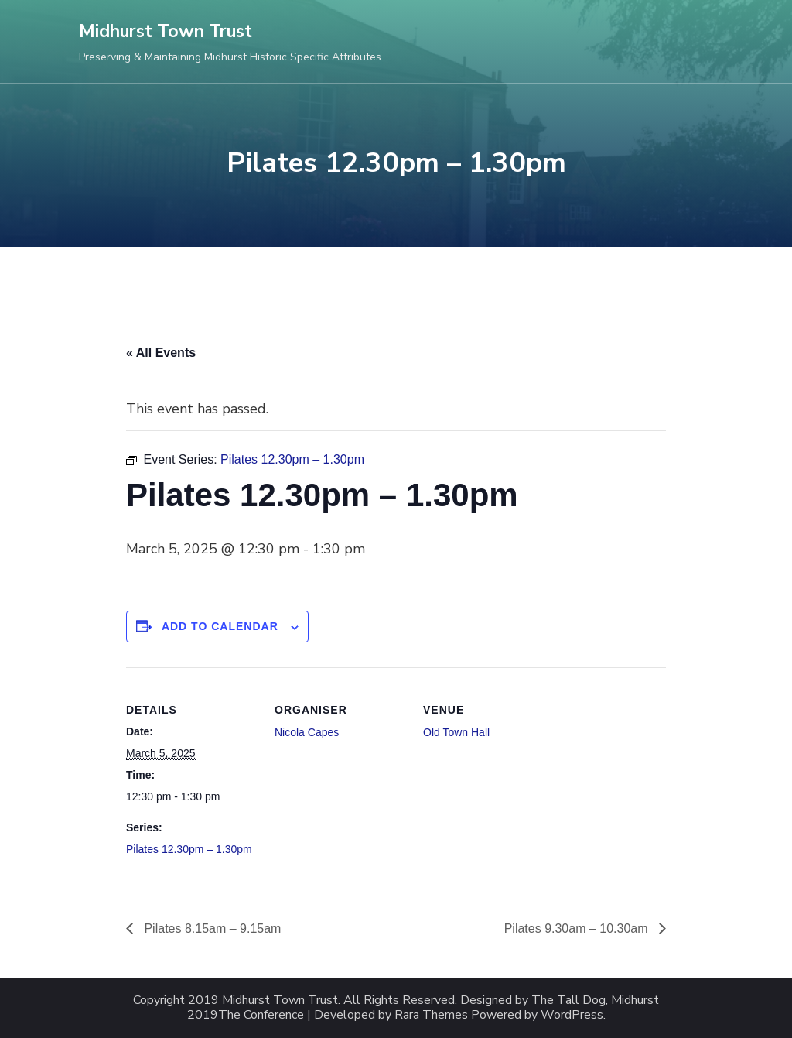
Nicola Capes (307, 732)
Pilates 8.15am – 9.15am (211, 928)
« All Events (161, 352)
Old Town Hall (456, 732)
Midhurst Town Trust (165, 31)
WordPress (572, 1015)
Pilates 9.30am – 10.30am (577, 928)
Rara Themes (431, 1015)
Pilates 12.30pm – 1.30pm (189, 849)
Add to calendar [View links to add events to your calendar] (220, 626)
